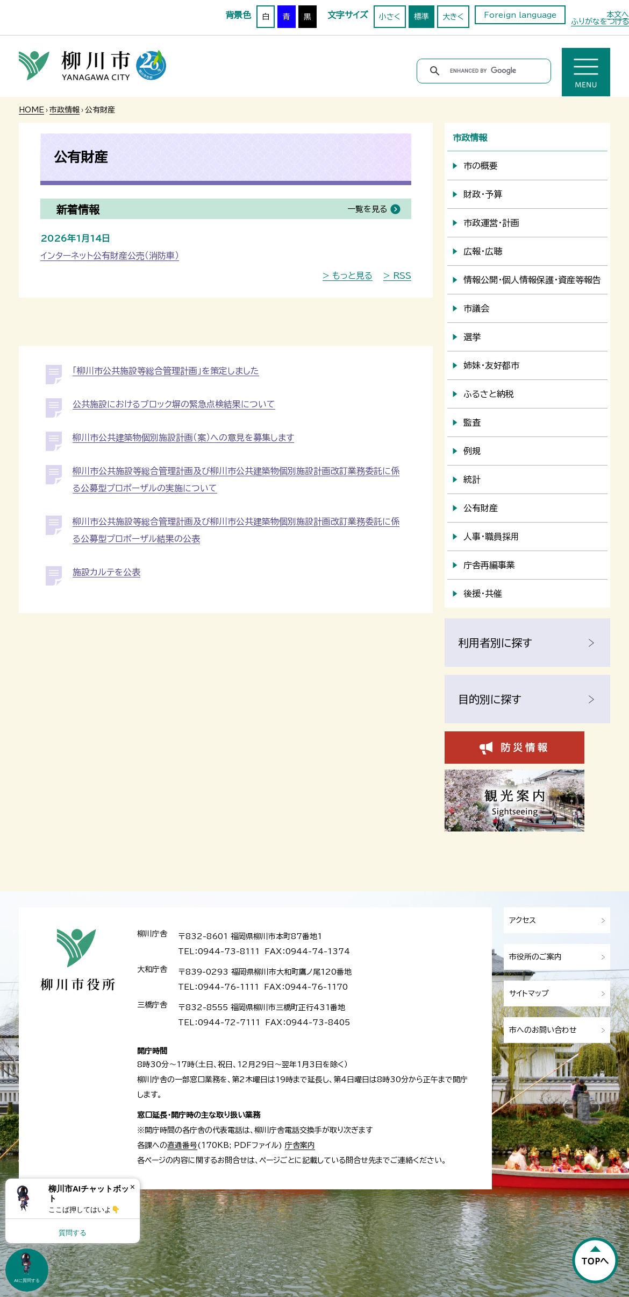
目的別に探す (489, 699)
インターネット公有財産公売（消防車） (109, 255)
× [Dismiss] (132, 1187)
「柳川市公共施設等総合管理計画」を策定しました (166, 370)
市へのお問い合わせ (543, 1030)
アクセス (522, 920)
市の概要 (480, 165)
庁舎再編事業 (489, 565)
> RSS (397, 275)
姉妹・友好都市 (491, 365)
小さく (390, 16)
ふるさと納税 (488, 394)
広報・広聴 (482, 251)
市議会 (476, 308)
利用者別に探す (495, 642)
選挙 (472, 337)
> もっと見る (348, 275)
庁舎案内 (300, 1145)
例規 (472, 451)
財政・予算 (482, 194)
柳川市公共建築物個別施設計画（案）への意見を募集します (183, 437)
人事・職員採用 (491, 536)
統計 (472, 479)
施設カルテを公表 (106, 572)
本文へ (617, 14)
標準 (421, 16)
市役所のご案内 (535, 957)
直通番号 (182, 1145)
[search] (485, 71)
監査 (472, 422)
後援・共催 (482, 593)
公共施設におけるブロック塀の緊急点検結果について (174, 404)
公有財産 (480, 508)
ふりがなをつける (600, 21)
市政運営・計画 (491, 222)
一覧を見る (367, 209)
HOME (31, 110)
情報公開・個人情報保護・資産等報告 (532, 280)
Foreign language (520, 15)
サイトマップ (529, 993)
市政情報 (64, 110)
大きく (453, 16)
